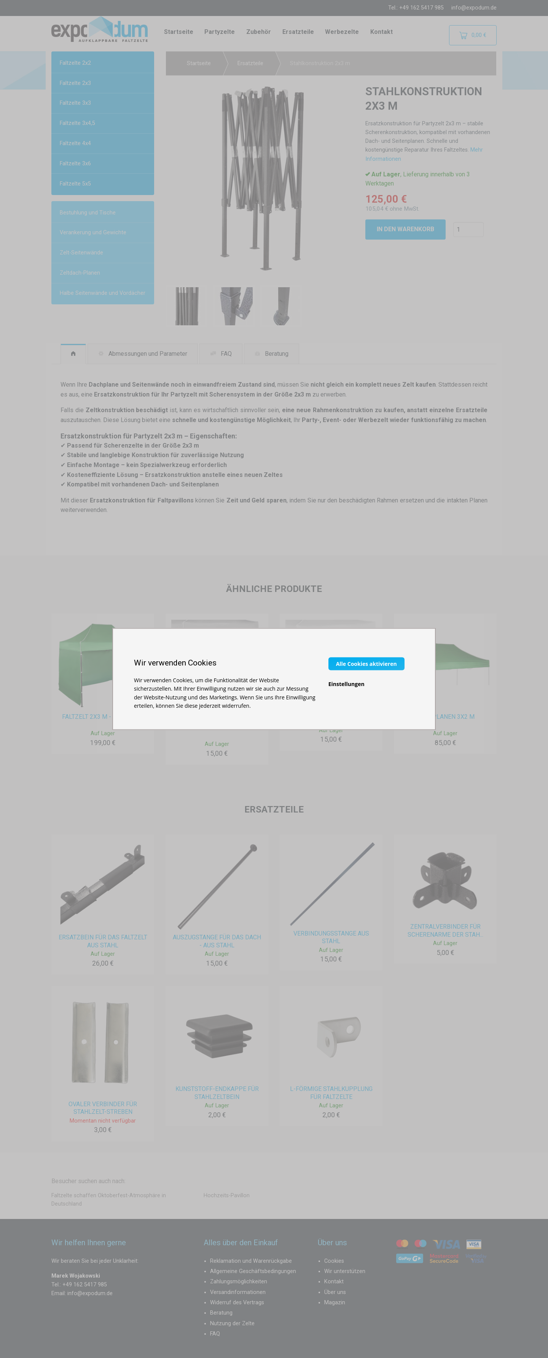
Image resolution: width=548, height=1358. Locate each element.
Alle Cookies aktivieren (366, 663)
